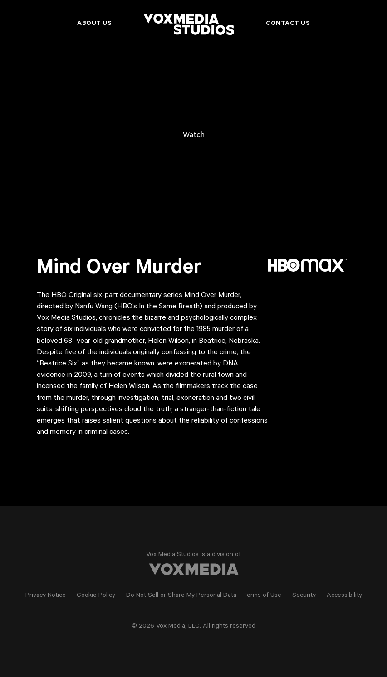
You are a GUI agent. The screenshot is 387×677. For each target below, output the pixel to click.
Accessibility (344, 596)
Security (304, 596)
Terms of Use (262, 596)
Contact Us (288, 24)
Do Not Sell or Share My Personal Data (181, 596)
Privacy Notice (45, 596)
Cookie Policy (96, 596)
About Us (94, 24)
